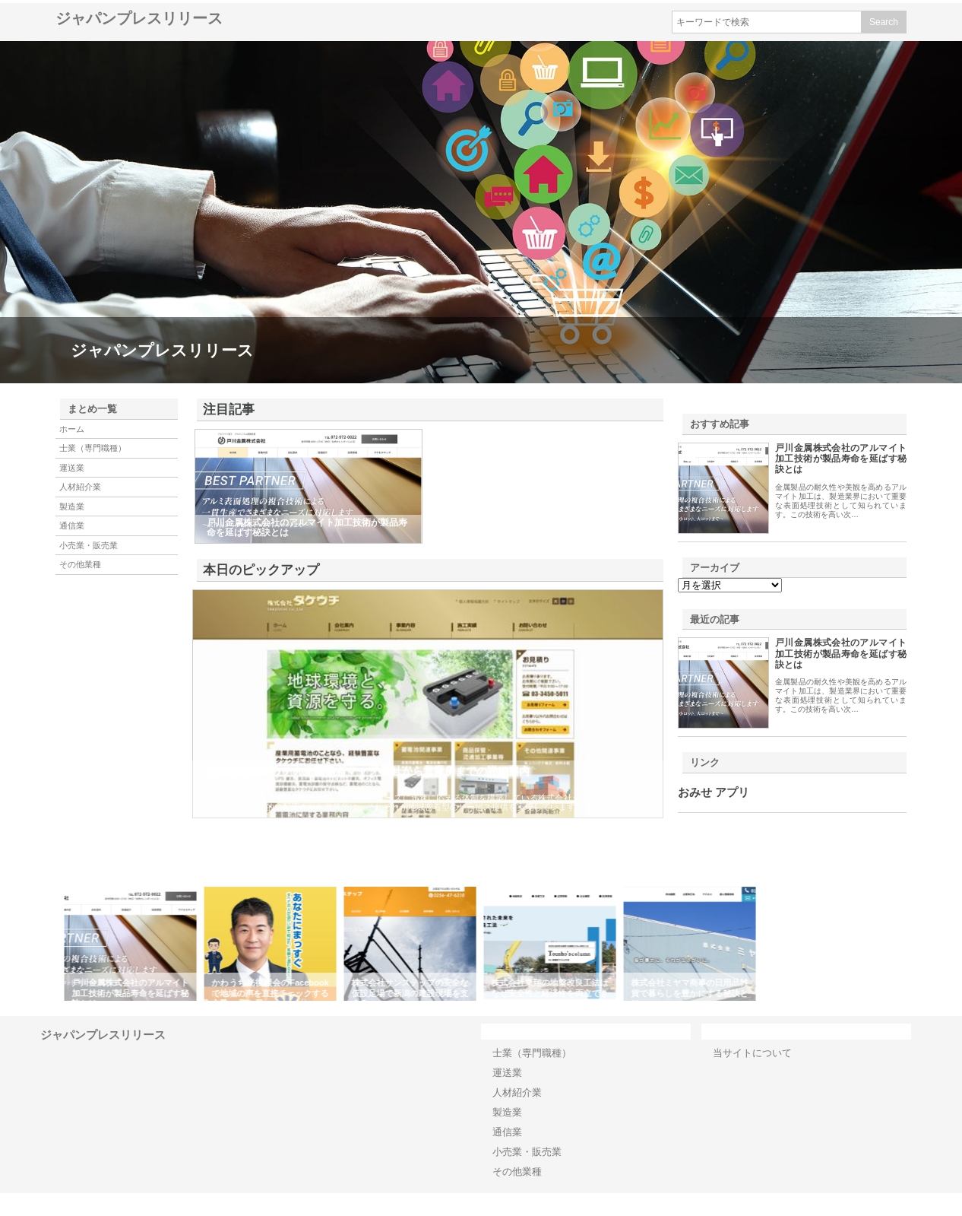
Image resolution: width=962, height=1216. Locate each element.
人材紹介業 (80, 486)
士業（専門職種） (92, 447)
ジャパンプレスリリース (139, 18)
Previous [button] (51, 943)
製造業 (71, 506)
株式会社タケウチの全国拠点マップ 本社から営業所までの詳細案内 (368, 771)
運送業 (71, 467)
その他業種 (80, 564)
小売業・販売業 (88, 545)
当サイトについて (752, 1053)
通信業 (71, 525)
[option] (133, 944)
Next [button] (910, 943)
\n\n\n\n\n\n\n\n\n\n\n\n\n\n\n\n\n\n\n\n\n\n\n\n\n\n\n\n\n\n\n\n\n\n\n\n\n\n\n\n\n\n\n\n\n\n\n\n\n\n (730, 585)
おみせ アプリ (713, 792)
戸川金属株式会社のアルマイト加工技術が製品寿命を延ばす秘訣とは (841, 459)
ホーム (71, 428)
